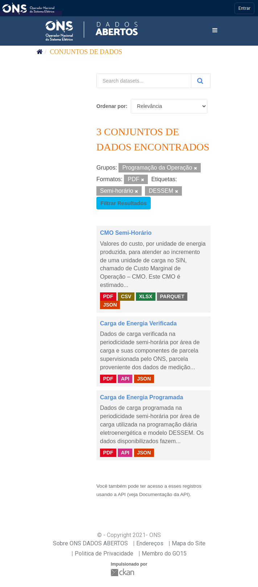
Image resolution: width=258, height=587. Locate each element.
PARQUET (172, 296)
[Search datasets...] (143, 81)
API (125, 379)
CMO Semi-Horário (125, 233)
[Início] (40, 51)
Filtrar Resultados (123, 203)
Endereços (149, 543)
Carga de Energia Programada (141, 397)
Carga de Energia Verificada (138, 323)
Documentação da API (163, 494)
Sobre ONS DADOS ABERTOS (90, 543)
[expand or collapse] (214, 30)
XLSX (146, 296)
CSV (126, 296)
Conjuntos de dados (86, 51)
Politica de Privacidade (104, 553)
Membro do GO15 (164, 553)
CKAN (123, 572)
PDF (108, 296)
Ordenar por (111, 106)
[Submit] (201, 81)
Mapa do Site (188, 543)
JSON (110, 305)
